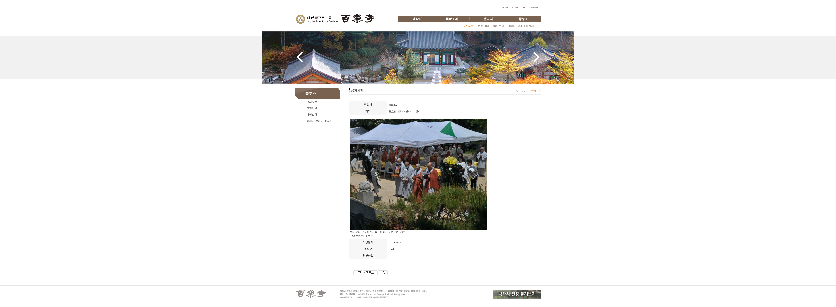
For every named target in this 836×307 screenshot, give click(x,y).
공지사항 (311, 102)
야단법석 (498, 26)
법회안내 (483, 26)
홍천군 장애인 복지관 (521, 26)
